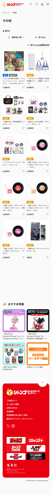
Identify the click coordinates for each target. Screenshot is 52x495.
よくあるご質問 (13, 404)
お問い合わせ (12, 408)
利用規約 (10, 411)
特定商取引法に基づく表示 (17, 415)
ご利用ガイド (12, 400)
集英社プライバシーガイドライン (20, 418)
